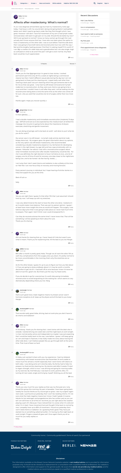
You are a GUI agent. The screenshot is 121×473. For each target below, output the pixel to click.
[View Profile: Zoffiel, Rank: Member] (17, 250)
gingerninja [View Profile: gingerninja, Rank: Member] (23, 110)
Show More (18, 427)
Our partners (84, 435)
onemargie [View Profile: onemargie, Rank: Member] (23, 290)
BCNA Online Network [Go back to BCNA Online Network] (17, 8)
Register (100, 3)
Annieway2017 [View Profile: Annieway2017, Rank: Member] (24, 308)
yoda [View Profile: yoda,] (91, 43)
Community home (38, 435)
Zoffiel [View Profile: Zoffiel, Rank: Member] (22, 249)
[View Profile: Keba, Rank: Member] (16, 17)
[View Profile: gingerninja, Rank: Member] (17, 111)
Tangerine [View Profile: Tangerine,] (93, 50)
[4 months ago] (85, 50)
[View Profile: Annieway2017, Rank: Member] (17, 309)
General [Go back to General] (37, 8)
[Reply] (71, 57)
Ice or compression (88, 27)
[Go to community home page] (14, 3)
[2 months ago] (85, 23)
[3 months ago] (85, 30)
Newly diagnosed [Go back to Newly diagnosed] (29, 8)
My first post (85, 41)
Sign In (106, 3)
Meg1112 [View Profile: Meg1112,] (92, 23)
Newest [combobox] (73, 64)
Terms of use (71, 435)
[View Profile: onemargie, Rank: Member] (17, 291)
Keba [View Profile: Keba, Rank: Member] (20, 16)
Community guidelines (55, 435)
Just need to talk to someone (92, 34)
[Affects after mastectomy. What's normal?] (23, 71)
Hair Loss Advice (87, 20)
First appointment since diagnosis (93, 48)
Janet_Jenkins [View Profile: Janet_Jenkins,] (94, 29)
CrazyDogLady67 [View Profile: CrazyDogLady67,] (95, 36)
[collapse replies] (12, 69)
